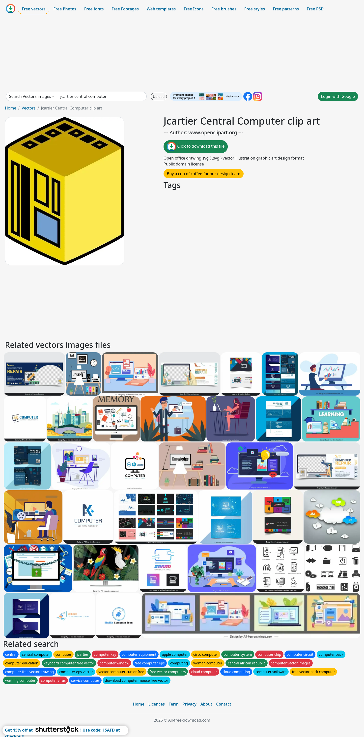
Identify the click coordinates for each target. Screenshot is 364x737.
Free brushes (223, 9)
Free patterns (286, 9)
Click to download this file (195, 146)
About (206, 704)
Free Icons (193, 9)
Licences (156, 704)
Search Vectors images (30, 96)
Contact (223, 704)
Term (174, 704)
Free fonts (94, 9)
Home (10, 108)
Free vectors (33, 9)
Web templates (161, 9)
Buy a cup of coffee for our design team (203, 173)
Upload (159, 96)
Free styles (254, 9)
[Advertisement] (182, 53)
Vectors (28, 108)
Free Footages (125, 9)
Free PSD (315, 9)
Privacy (189, 704)
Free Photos (64, 9)
